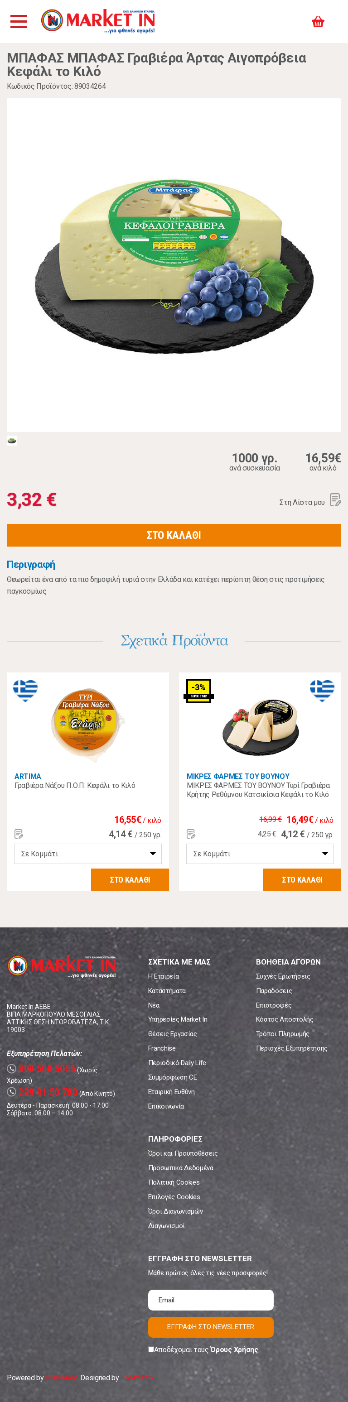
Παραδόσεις (274, 991)
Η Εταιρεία (163, 976)
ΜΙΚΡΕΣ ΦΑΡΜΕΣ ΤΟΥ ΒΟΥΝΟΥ (238, 776)
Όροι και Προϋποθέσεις (183, 1153)
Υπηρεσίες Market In (178, 1019)
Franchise (162, 1048)
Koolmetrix (137, 1377)
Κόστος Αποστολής (285, 1019)
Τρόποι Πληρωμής (282, 1034)
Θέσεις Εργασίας (172, 1034)
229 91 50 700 (42, 1092)
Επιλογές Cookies (174, 1197)
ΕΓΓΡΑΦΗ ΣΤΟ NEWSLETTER (210, 1327)
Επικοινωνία (166, 1106)
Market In (98, 21)
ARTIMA (27, 776)
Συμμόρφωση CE (172, 1077)
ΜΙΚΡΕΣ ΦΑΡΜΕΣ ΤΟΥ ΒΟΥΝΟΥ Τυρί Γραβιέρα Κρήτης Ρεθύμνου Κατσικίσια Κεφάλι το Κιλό (258, 790)
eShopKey (61, 1377)
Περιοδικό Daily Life (177, 1063)
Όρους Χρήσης (234, 1349)
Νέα (154, 1005)
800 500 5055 (41, 1069)
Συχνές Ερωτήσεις (283, 976)
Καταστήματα (167, 991)
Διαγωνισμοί (166, 1226)
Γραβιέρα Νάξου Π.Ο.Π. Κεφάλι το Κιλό (74, 785)
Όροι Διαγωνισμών (175, 1211)
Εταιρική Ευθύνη (171, 1092)
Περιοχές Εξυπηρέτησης (292, 1048)
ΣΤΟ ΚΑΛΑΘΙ (174, 535)
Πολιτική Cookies (174, 1182)
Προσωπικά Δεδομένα (180, 1168)
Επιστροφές (274, 1005)
